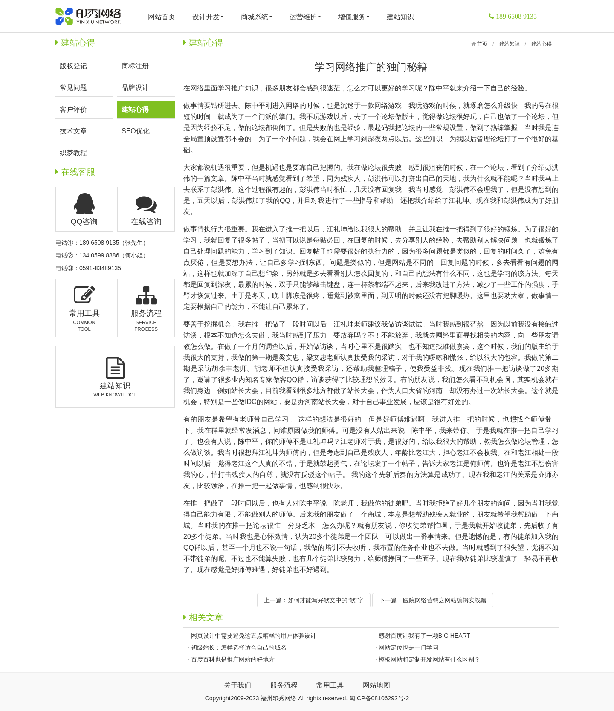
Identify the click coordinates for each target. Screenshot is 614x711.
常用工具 (330, 685)
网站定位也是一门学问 (408, 647)
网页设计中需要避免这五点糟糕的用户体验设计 (253, 635)
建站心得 (541, 44)
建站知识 (400, 16)
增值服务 (354, 16)
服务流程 (284, 685)
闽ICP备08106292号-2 (379, 698)
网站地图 (376, 685)
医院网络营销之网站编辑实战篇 (445, 600)
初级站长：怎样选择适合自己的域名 (239, 647)
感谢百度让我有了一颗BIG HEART (424, 635)
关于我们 (237, 685)
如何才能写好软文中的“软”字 (325, 600)
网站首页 (161, 16)
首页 (481, 44)
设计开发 (208, 16)
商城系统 (256, 16)
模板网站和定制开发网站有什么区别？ (429, 659)
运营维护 (305, 16)
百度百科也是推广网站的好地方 (233, 659)
